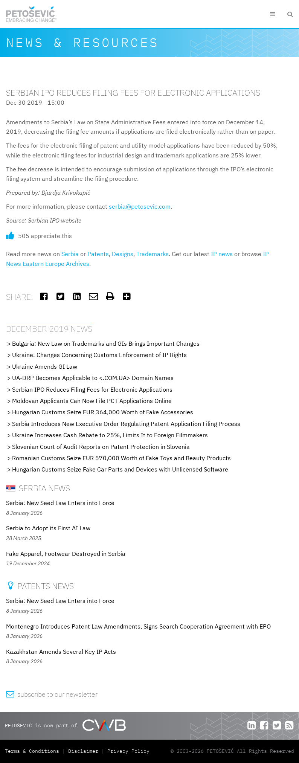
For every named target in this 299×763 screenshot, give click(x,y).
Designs (122, 254)
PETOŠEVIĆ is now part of (65, 725)
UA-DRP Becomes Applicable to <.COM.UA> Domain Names (93, 378)
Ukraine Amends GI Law (44, 366)
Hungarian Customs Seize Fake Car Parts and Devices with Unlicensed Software (120, 469)
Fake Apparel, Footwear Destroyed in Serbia (65, 553)
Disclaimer (83, 751)
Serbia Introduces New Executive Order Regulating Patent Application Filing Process (126, 423)
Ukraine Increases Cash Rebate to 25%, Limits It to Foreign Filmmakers (110, 435)
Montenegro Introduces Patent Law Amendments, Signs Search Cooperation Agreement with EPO (138, 626)
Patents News (40, 585)
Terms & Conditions (33, 751)
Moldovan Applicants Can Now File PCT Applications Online (92, 400)
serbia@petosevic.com (140, 206)
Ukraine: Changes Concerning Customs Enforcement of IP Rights (99, 355)
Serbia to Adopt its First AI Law (48, 528)
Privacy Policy (128, 751)
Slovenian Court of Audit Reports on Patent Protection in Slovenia (101, 446)
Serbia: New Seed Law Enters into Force (60, 503)
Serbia (70, 254)
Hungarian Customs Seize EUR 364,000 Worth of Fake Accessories (102, 412)
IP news (222, 254)
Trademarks (152, 254)
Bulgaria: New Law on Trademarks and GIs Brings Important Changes (106, 343)
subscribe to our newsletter (52, 694)
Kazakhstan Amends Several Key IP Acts (61, 651)
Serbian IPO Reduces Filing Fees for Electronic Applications (92, 389)
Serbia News (38, 487)
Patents (98, 254)
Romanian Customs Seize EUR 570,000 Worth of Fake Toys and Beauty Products (121, 458)
